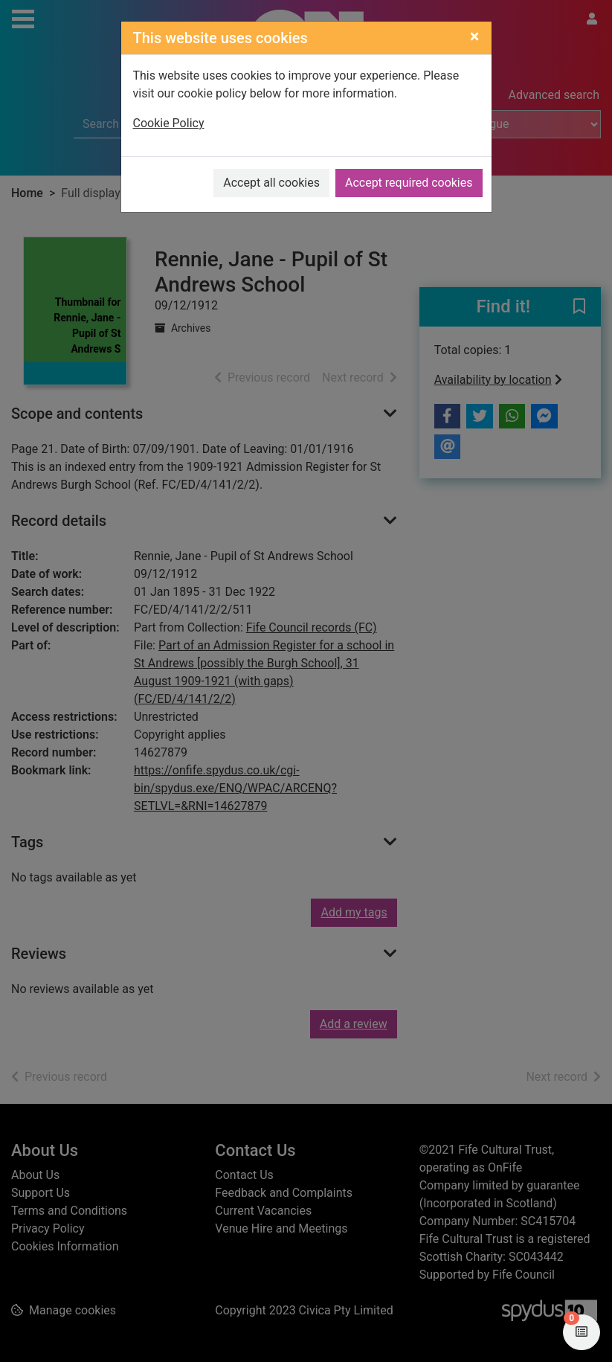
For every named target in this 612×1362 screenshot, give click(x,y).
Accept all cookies (271, 183)
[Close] (475, 36)
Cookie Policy (168, 123)
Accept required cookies (409, 183)
